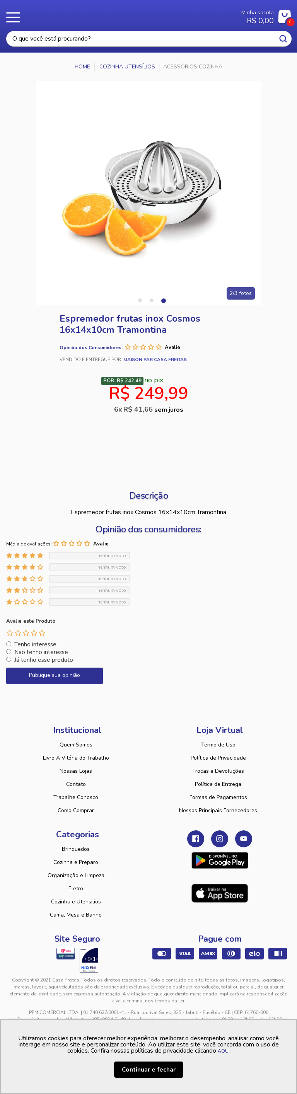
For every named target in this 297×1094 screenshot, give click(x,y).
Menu (15, 17)
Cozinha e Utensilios (76, 901)
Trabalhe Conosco (75, 797)
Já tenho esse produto (43, 660)
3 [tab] (163, 300)
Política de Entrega (218, 784)
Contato (76, 784)
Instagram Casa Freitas (219, 838)
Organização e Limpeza (76, 875)
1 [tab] (140, 300)
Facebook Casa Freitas (195, 838)
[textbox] (149, 39)
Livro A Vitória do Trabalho (76, 758)
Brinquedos (76, 849)
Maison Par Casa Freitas (155, 359)
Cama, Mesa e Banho (76, 914)
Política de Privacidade (218, 758)
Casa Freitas (125, 14)
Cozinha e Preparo (75, 862)
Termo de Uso (218, 744)
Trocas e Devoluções (218, 771)
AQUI (224, 1051)
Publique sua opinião (54, 675)
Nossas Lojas (76, 771)
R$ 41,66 (153, 409)
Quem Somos (76, 744)
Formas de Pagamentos (218, 797)
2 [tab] (151, 300)
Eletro (75, 888)
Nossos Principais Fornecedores (218, 810)
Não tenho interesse (41, 652)
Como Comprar (76, 810)
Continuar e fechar (149, 1069)
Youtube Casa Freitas (243, 838)
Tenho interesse (35, 644)
